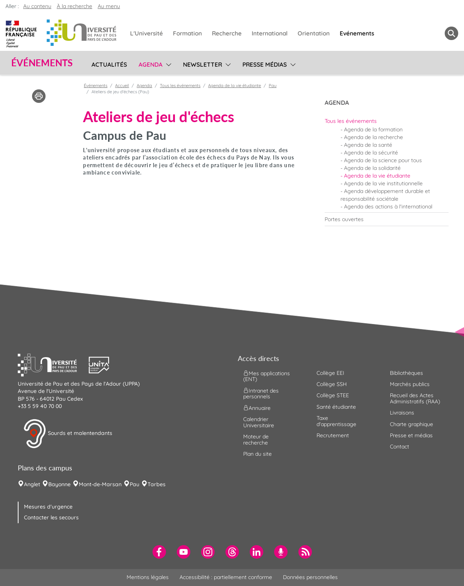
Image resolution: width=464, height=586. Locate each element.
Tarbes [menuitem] (156, 484)
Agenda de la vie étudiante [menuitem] (377, 175)
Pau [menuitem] (134, 484)
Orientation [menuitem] (314, 33)
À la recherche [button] (74, 6)
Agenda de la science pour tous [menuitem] (383, 160)
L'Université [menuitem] (146, 33)
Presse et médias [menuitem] (411, 435)
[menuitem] (387, 121)
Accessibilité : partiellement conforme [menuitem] (226, 577)
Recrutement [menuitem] (333, 435)
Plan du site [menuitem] (257, 453)
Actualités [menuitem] (109, 64)
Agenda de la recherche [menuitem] (373, 137)
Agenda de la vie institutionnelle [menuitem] (383, 183)
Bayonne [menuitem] (59, 484)
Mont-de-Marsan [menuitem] (100, 484)
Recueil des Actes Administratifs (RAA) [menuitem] (415, 398)
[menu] (167, 63)
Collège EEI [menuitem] (330, 372)
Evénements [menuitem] (357, 33)
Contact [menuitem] (399, 446)
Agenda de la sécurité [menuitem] (371, 152)
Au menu (109, 6)
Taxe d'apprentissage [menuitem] (336, 421)
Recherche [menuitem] (227, 33)
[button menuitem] (451, 33)
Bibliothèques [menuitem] (406, 372)
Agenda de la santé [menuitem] (368, 144)
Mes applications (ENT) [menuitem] (266, 375)
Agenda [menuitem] (151, 64)
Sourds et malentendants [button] (67, 433)
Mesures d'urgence (48, 506)
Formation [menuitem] (187, 33)
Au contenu (37, 6)
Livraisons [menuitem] (402, 412)
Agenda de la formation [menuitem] (373, 129)
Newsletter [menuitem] (202, 64)
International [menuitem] (270, 33)
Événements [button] (42, 62)
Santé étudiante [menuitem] (336, 406)
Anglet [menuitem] (32, 484)
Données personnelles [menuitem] (310, 577)
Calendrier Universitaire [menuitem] (258, 422)
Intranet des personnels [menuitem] (261, 393)
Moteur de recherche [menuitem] (256, 439)
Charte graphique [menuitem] (411, 424)
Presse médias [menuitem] (264, 64)
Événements (95, 85)
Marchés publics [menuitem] (410, 384)
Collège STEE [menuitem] (333, 395)
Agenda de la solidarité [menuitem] (372, 168)
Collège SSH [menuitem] (332, 384)
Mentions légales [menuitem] (148, 577)
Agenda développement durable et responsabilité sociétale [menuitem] (385, 195)
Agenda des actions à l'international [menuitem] (388, 206)
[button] (53, 364)
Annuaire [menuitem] (257, 408)
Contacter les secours (51, 517)
